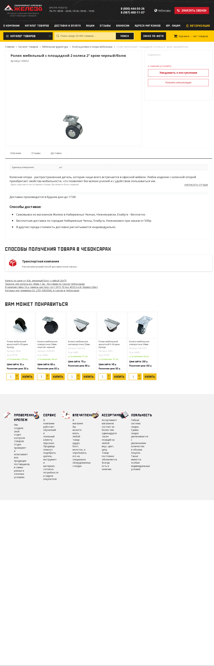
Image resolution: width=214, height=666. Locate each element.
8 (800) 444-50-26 (132, 9)
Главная (9, 46)
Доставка (56, 153)
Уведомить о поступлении (178, 73)
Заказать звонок (194, 10)
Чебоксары (164, 10)
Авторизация (200, 26)
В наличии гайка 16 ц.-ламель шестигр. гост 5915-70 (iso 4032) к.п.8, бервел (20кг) (51, 287)
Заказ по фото (153, 36)
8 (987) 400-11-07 (132, 12)
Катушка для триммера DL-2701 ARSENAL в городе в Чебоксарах (42, 290)
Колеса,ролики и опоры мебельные (92, 46)
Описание (15, 153)
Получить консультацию (178, 82)
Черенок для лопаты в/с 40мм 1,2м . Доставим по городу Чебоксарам (45, 283)
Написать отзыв (196, 185)
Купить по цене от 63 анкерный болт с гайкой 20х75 (36, 280)
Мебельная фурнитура (55, 46)
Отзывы (35, 153)
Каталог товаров (28, 46)
